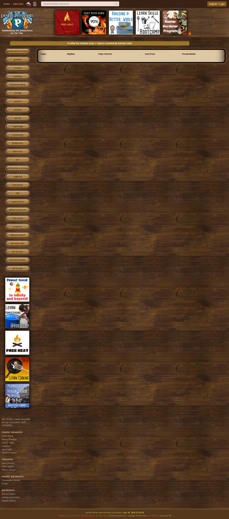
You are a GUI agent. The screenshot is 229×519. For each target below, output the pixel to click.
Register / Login (217, 4)
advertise (74, 516)
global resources (17, 210)
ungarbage (17, 126)
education (17, 185)
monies (17, 101)
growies (18, 60)
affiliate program (88, 516)
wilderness (17, 143)
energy (17, 93)
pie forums (17, 252)
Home (7, 4)
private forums (17, 260)
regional (17, 177)
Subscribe (18, 4)
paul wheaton (152, 516)
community (17, 135)
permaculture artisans (17, 168)
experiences (18, 202)
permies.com (17, 243)
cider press (17, 218)
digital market (17, 235)
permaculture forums (18, 51)
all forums (17, 268)
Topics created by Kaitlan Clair (114, 43)
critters (18, 68)
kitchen (17, 110)
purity (18, 118)
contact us (62, 516)
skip (18, 193)
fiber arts (17, 151)
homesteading (17, 85)
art (17, 160)
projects (17, 227)
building (18, 76)
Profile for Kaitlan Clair (80, 43)
